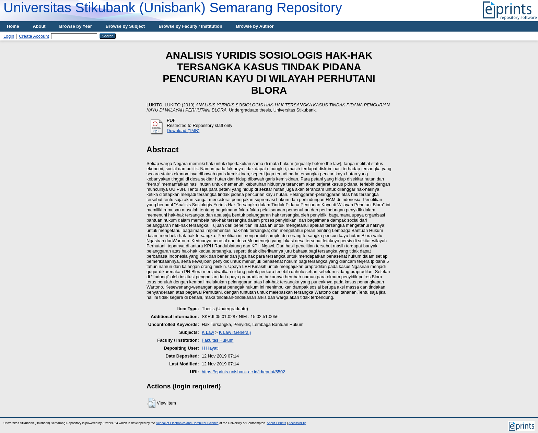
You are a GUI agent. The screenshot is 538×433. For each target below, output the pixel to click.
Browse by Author (255, 26)
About (39, 26)
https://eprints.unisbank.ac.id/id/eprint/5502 (243, 371)
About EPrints (276, 423)
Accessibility (297, 423)
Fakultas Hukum (217, 340)
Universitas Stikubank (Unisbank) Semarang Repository (172, 7)
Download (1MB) (183, 130)
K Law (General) (235, 332)
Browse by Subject (125, 26)
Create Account (34, 36)
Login (8, 36)
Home (13, 26)
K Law (208, 332)
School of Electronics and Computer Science (187, 423)
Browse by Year (75, 26)
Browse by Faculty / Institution (190, 26)
